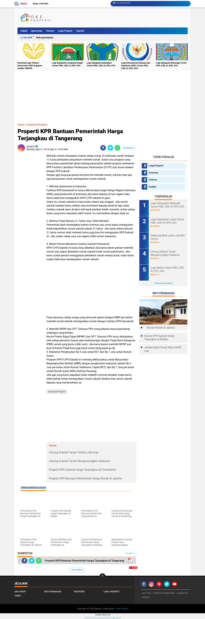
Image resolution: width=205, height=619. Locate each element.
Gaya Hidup (20, 591)
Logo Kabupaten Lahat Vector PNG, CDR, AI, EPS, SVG (167, 221)
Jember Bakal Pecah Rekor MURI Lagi (162, 349)
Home (23, 3)
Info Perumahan (45, 37)
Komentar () (129, 148)
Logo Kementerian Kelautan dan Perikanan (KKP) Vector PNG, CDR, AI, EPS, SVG (135, 65)
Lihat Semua (76, 570)
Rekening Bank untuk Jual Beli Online (168, 237)
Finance (50, 31)
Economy (153, 172)
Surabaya (98, 617)
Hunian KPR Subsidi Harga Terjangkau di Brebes (159, 337)
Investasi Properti (37, 124)
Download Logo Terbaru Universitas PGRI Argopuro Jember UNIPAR (29, 65)
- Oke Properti (121, 608)
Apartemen (36, 31)
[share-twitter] (110, 148)
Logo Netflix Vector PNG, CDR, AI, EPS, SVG (167, 269)
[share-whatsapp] (117, 148)
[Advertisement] (128, 17)
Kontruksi (79, 591)
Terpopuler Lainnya (163, 283)
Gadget (152, 186)
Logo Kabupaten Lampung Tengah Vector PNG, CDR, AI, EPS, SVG (67, 64)
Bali (106, 617)
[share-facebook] (103, 148)
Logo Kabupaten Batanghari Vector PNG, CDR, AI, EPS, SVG (101, 64)
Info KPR (27, 37)
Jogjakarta (115, 617)
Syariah (80, 31)
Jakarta (88, 617)
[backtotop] (102, 576)
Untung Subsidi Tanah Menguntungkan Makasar (165, 253)
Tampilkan (130, 553)
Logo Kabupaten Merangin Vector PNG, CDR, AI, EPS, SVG (171, 64)
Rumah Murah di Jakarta (161, 327)
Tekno (17, 595)
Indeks (24, 31)
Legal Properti (65, 31)
